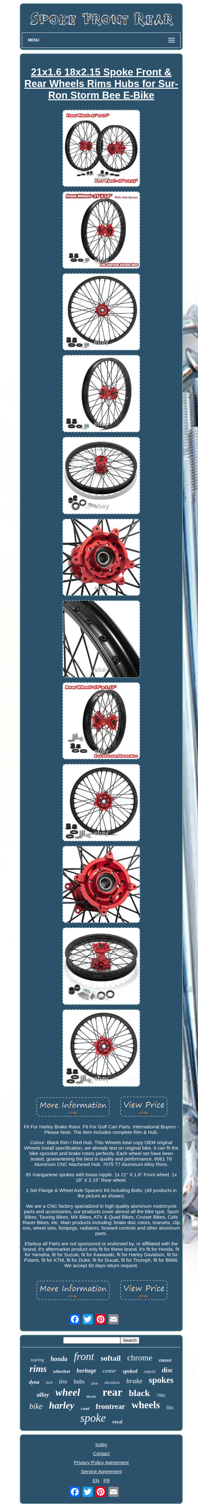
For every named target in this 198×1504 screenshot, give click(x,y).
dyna (34, 1382)
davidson (112, 1382)
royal (117, 1421)
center (109, 1371)
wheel (67, 1392)
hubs (79, 1381)
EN (96, 1480)
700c (161, 1395)
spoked (130, 1371)
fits (169, 1407)
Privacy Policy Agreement (101, 1462)
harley (61, 1405)
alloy (43, 1394)
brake (134, 1381)
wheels (146, 1405)
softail (111, 1358)
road (85, 1409)
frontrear (110, 1406)
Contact (101, 1453)
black (139, 1393)
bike (36, 1406)
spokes (161, 1380)
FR (107, 1480)
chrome (140, 1357)
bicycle (91, 1396)
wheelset (61, 1371)
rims (38, 1369)
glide (94, 1383)
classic (165, 1360)
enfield (149, 1371)
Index (101, 1444)
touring (37, 1359)
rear (113, 1392)
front (84, 1356)
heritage (86, 1370)
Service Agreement (101, 1471)
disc (167, 1370)
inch (49, 1382)
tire (63, 1381)
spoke (93, 1418)
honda (59, 1358)
